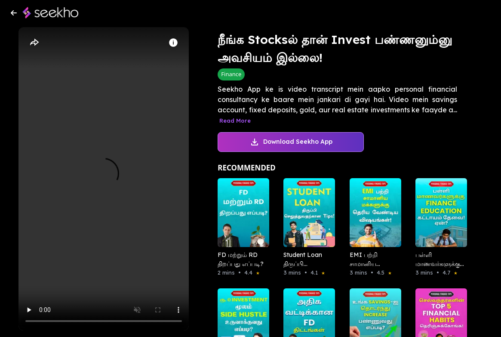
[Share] (34, 42)
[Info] (173, 42)
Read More (235, 120)
